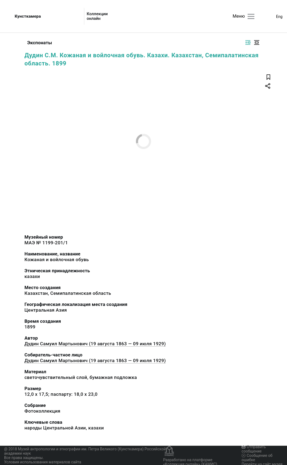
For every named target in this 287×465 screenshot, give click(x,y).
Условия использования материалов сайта (42, 462)
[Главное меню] (251, 16)
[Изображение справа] (248, 42)
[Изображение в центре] (256, 42)
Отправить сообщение (254, 449)
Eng (279, 16)
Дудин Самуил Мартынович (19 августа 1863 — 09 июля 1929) (95, 343)
